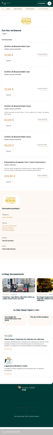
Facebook (19, 410)
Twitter (26, 410)
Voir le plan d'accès (9, 249)
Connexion (41, 3)
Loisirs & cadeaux (18, 8)
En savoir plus (8, 349)
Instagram (33, 410)
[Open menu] (49, 3)
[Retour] (3, 9)
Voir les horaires (8, 241)
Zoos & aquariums (30, 8)
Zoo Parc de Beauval (43, 8)
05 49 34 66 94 (36, 407)
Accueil (8, 8)
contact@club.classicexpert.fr (21, 407)
